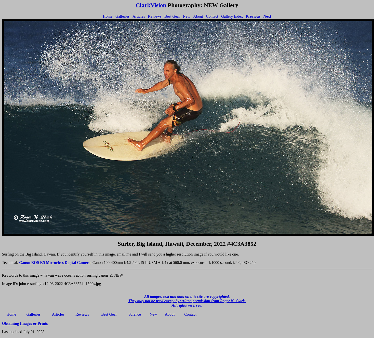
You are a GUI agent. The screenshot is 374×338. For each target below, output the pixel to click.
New (187, 16)
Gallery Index (232, 16)
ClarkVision (151, 5)
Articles (139, 16)
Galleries (123, 16)
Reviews (155, 16)
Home (108, 16)
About (198, 16)
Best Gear (172, 16)
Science (135, 314)
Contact (212, 16)
